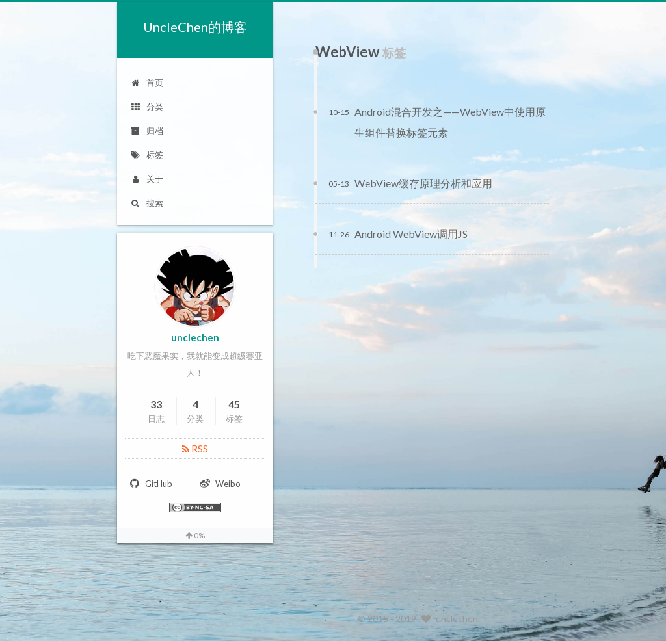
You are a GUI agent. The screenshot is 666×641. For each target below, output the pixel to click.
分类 (146, 106)
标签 (146, 155)
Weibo (219, 483)
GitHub (150, 483)
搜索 (146, 203)
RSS (195, 448)
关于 (146, 179)
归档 (146, 130)
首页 (146, 82)
